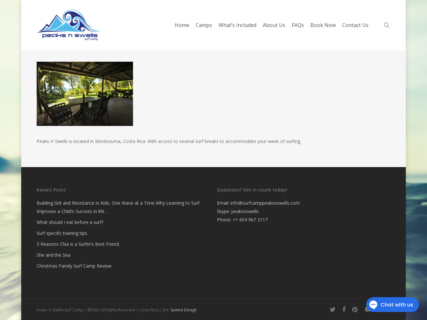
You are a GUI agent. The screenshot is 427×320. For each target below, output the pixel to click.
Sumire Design (184, 310)
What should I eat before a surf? (70, 222)
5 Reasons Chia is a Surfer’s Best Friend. (78, 244)
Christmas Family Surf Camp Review (74, 266)
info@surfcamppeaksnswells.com (265, 203)
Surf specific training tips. (62, 233)
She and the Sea (53, 255)
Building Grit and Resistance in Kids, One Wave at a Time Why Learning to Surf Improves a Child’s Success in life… (118, 207)
